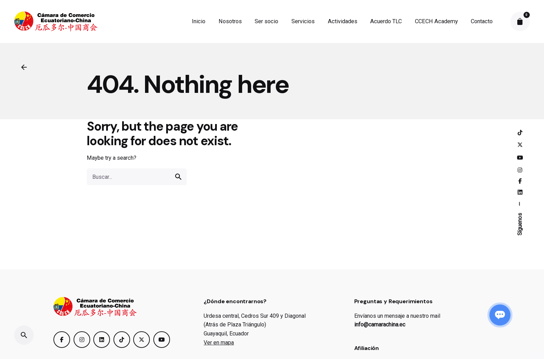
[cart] (520, 21)
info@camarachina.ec (379, 324)
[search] (178, 176)
